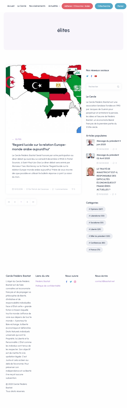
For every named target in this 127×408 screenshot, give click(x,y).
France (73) (95, 250)
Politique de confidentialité (48, 286)
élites (18, 139)
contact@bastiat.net (105, 281)
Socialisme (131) (97, 223)
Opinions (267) (97, 209)
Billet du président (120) (100, 236)
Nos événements (37, 6)
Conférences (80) (98, 243)
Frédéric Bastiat (43, 281)
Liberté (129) (96, 229)
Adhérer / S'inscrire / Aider (77, 6)
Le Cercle (21, 6)
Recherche (104, 6)
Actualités (53, 6)
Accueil (10, 6)
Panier (121, 6)
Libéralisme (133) (97, 216)
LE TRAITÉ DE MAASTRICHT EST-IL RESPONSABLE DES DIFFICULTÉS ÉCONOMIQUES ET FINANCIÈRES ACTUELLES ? (107, 179)
